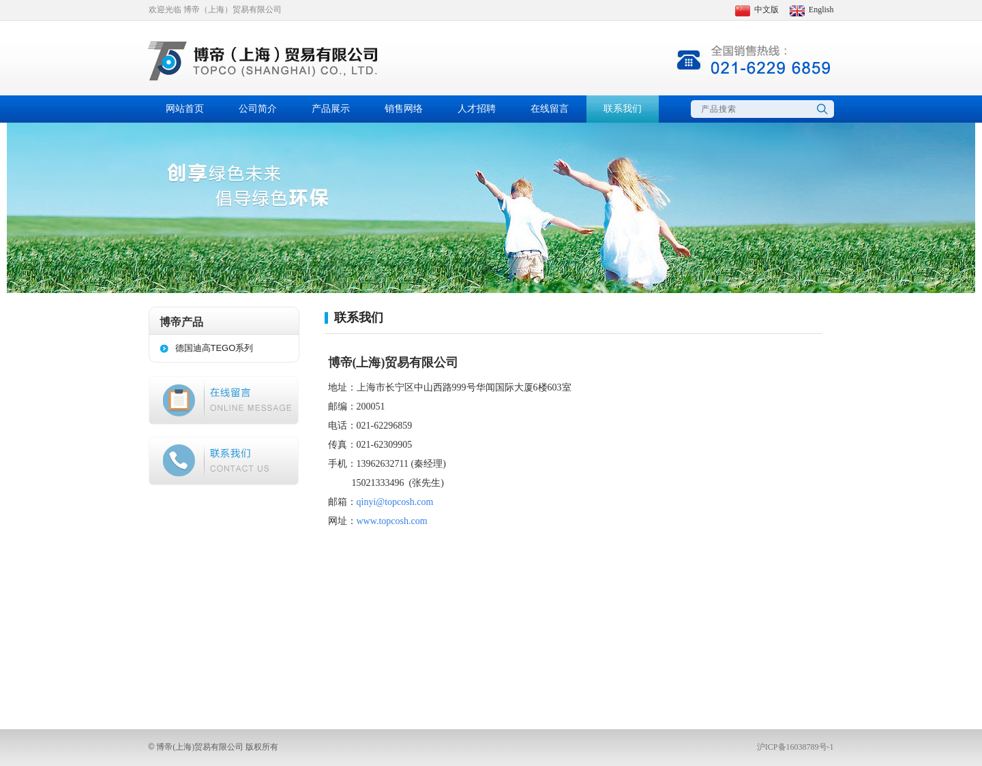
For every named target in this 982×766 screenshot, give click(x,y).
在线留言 (550, 109)
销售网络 (404, 109)
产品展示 (331, 109)
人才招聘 (477, 109)
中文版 (757, 9)
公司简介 (258, 109)
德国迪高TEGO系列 (214, 348)
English (812, 9)
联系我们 (623, 109)
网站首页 (185, 109)
